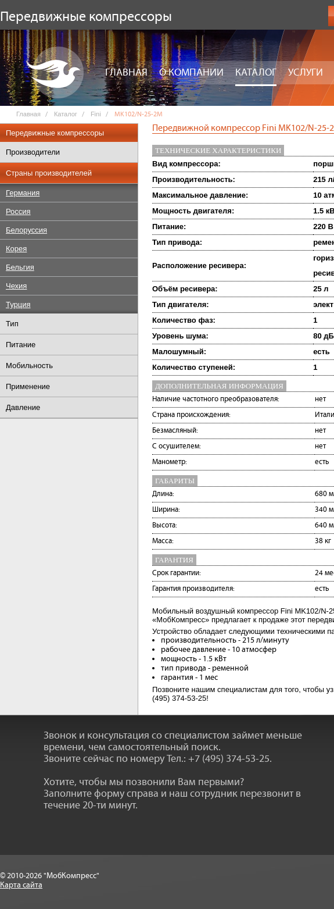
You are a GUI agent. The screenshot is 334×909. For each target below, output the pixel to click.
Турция (18, 304)
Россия (18, 211)
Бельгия (20, 267)
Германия (22, 192)
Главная (126, 73)
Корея (16, 248)
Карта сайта (21, 885)
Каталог (255, 73)
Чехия (16, 285)
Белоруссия (26, 230)
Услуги (305, 73)
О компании (191, 73)
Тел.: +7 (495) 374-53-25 (218, 759)
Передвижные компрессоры (55, 133)
